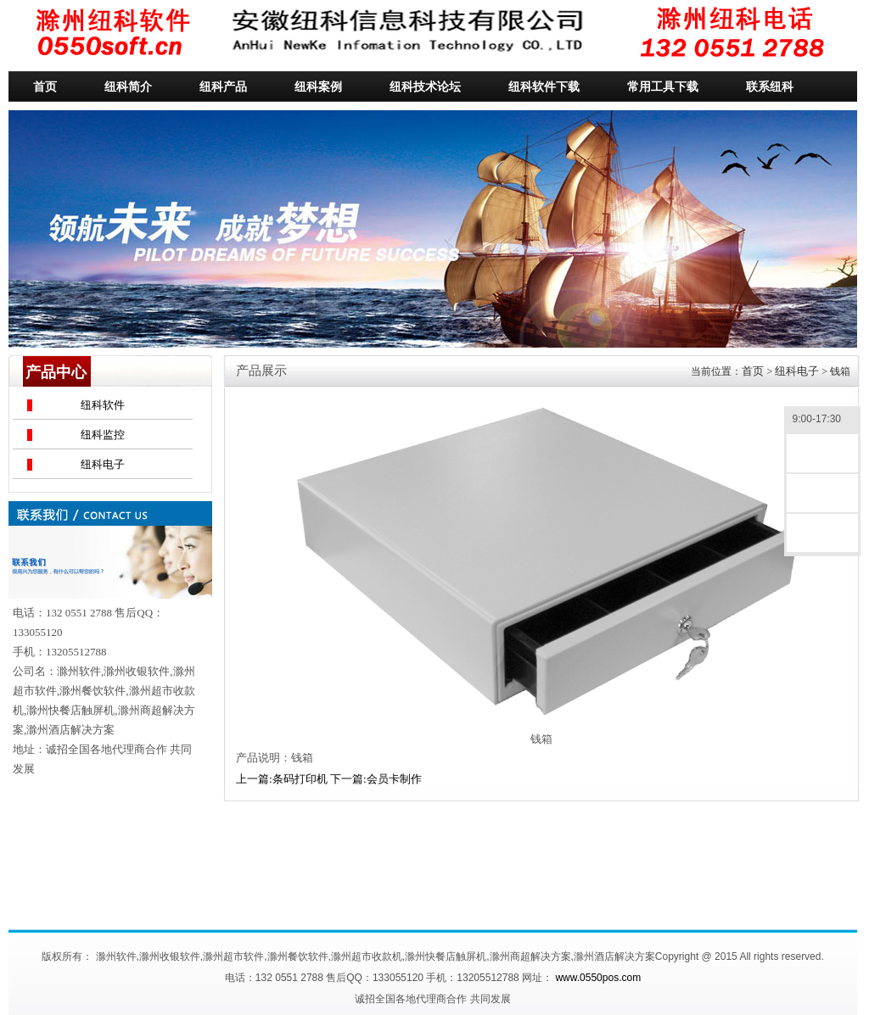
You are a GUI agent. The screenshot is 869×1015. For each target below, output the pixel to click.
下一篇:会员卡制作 (376, 778)
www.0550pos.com (598, 978)
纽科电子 (103, 464)
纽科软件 (103, 405)
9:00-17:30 (822, 420)
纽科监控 (103, 434)
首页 (753, 371)
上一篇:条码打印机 (282, 778)
